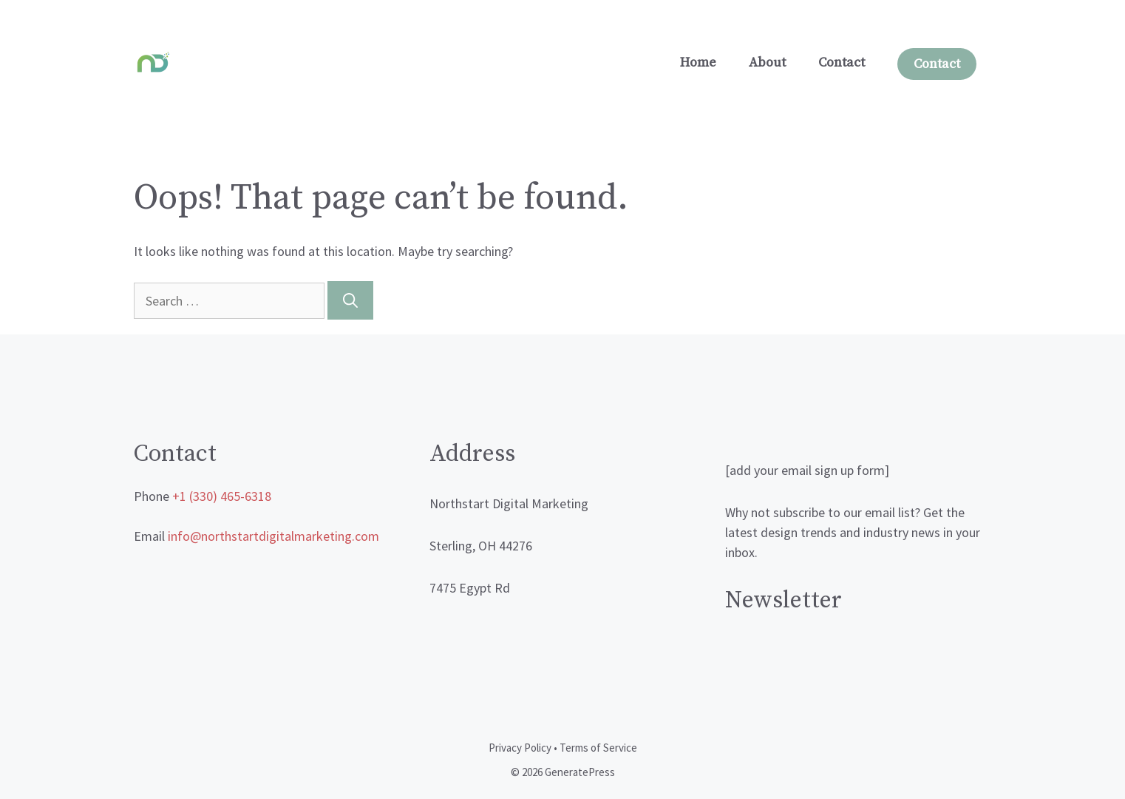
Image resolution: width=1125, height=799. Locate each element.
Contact (841, 62)
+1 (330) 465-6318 (221, 496)
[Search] (350, 300)
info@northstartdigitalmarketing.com (273, 536)
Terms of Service (598, 748)
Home (698, 62)
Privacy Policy (520, 748)
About (767, 62)
